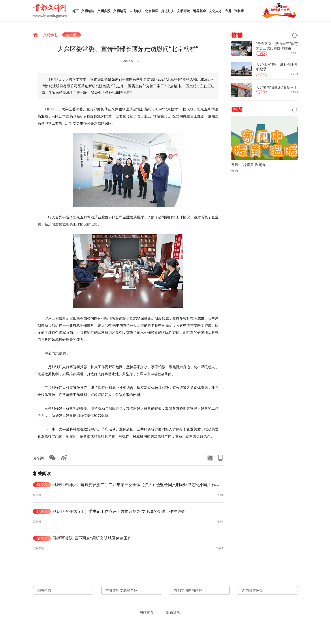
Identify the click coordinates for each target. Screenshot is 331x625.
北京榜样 (151, 11)
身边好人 (167, 11)
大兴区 (71, 34)
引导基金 (199, 11)
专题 (228, 11)
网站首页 (146, 612)
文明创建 (87, 11)
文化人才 (215, 11)
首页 (75, 11)
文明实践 (104, 11)
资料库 (239, 11)
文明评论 (183, 11)
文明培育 (119, 11)
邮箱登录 (173, 612)
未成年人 (135, 11)
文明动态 (50, 34)
